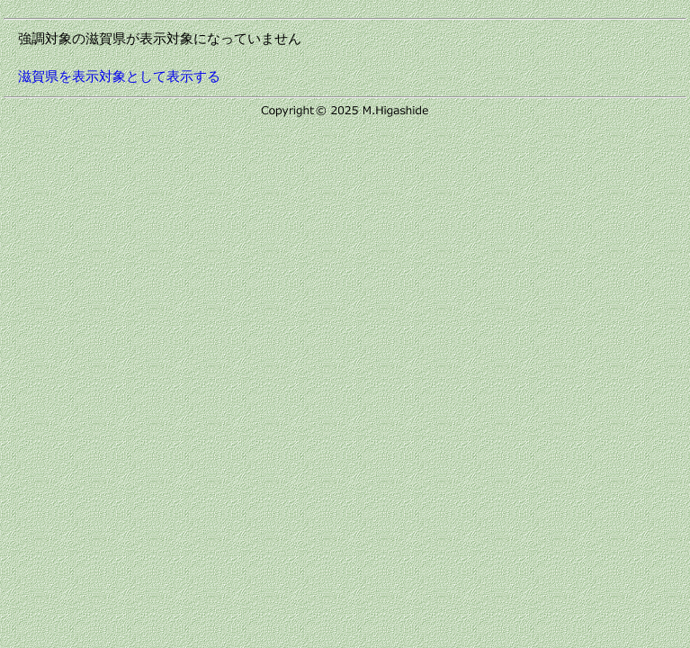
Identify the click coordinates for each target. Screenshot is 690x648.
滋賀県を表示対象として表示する (119, 76)
